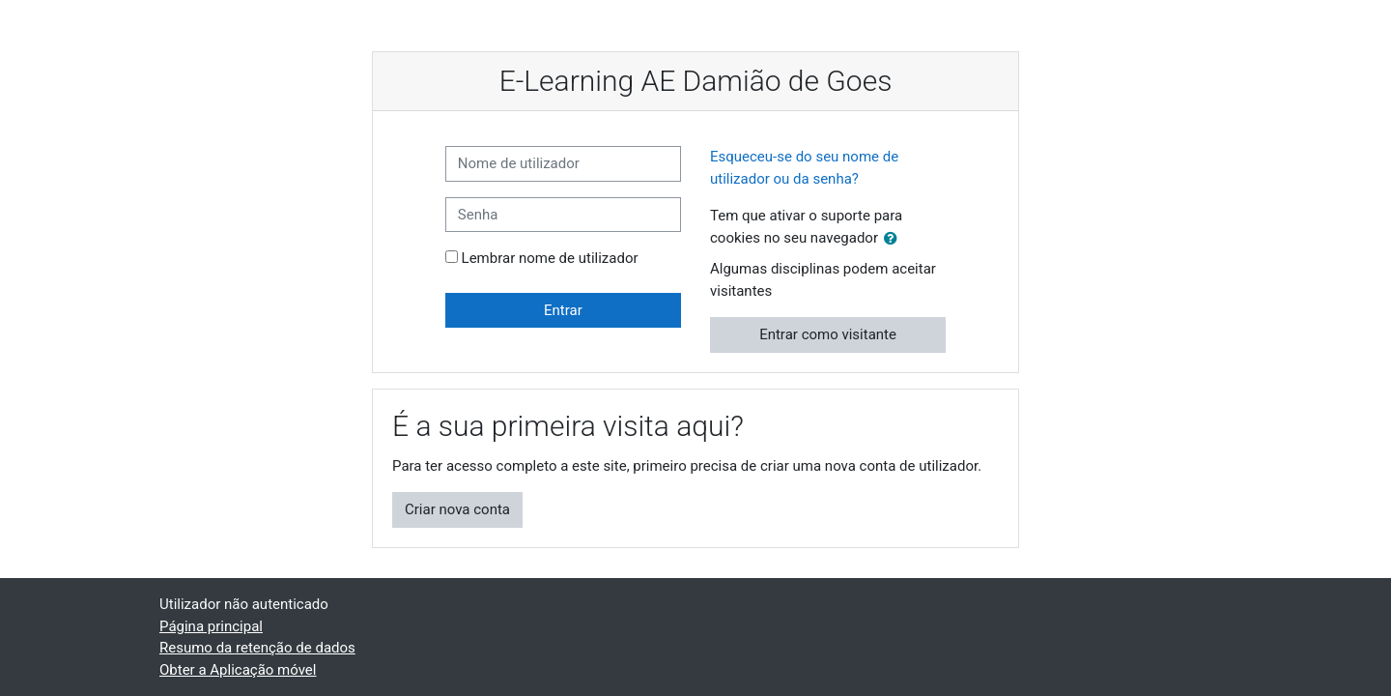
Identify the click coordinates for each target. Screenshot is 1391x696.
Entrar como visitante (827, 334)
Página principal (211, 626)
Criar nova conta (457, 509)
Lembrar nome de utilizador (550, 258)
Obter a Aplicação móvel (237, 670)
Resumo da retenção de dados (257, 647)
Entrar (563, 310)
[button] (894, 239)
